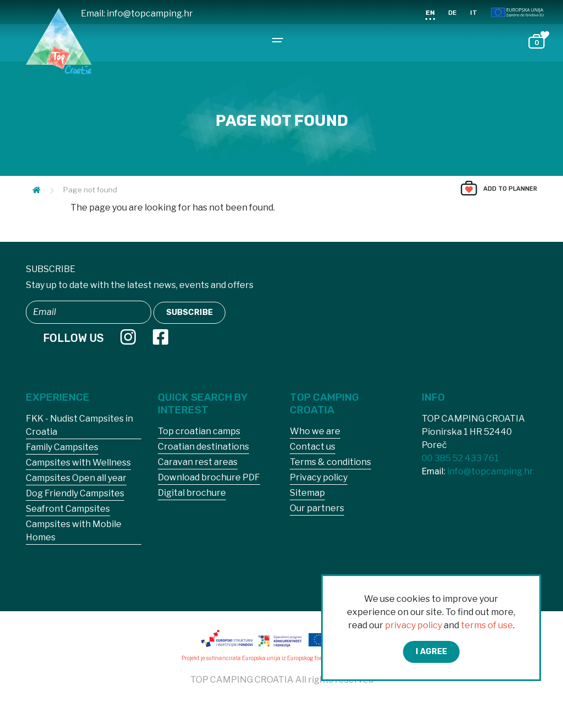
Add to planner (510, 188)
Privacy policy (318, 477)
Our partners (317, 508)
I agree (431, 651)
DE (452, 12)
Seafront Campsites (68, 508)
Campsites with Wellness (78, 462)
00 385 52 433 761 (460, 458)
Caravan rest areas (198, 462)
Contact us (312, 446)
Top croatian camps (199, 431)
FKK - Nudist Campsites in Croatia (79, 425)
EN (430, 12)
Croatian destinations (203, 446)
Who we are (315, 431)
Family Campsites (62, 447)
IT (473, 12)
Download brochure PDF (209, 477)
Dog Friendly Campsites (75, 493)
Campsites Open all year (76, 478)
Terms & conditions (330, 462)
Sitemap (307, 493)
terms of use (487, 625)
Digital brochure (192, 493)
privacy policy (413, 625)
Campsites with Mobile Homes (74, 531)
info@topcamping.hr (150, 13)
